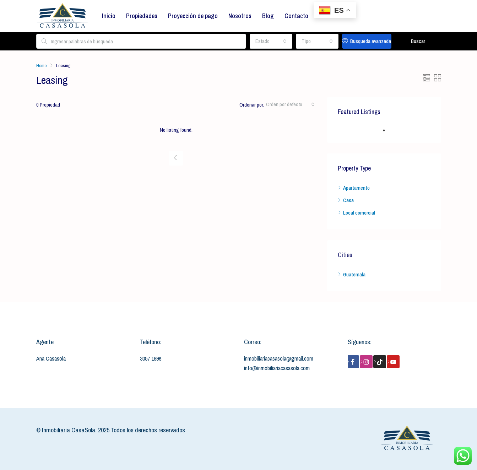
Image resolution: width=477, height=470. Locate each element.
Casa (348, 200)
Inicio (108, 15)
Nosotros (239, 15)
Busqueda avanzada (366, 41)
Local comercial (359, 212)
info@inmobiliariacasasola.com (277, 368)
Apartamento (356, 187)
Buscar (418, 41)
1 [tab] (387, 130)
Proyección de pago (193, 15)
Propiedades (141, 15)
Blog (268, 15)
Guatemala (354, 274)
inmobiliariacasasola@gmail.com (278, 358)
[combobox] (271, 41)
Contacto (296, 15)
